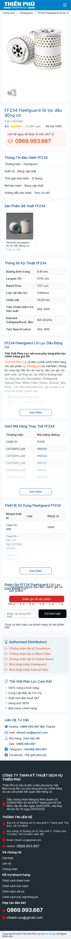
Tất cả (11, 603)
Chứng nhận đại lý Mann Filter (28, 653)
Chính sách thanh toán (16, 880)
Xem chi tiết (42, 193)
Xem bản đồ (31, 738)
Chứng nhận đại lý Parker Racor (29, 659)
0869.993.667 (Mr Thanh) (37, 726)
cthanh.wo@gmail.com (32, 732)
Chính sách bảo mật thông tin (20, 897)
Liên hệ (6, 863)
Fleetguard (26, 13)
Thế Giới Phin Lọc (16, 362)
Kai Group (50, 933)
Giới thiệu (7, 858)
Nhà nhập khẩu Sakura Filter (27, 669)
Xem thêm (35, 412)
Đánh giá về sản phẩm (37, 599)
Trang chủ (8, 13)
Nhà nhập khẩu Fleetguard (25, 664)
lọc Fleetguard (32, 366)
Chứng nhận (9, 869)
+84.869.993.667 (35, 749)
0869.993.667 (29, 141)
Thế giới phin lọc (35, 755)
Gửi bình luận (52, 613)
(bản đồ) (39, 834)
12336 (41, 442)
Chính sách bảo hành (15, 886)
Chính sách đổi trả (13, 891)
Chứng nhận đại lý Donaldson (27, 648)
